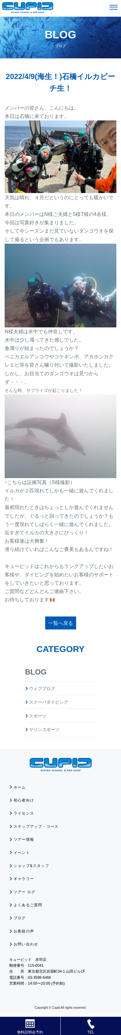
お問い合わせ (26, 944)
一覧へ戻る (60, 623)
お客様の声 (24, 931)
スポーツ (37, 715)
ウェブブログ (42, 688)
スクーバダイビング (48, 702)
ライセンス (24, 813)
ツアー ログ (25, 892)
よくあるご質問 (28, 905)
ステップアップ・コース (36, 826)
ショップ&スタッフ (31, 866)
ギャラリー (24, 879)
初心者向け (24, 800)
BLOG (35, 672)
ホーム (20, 787)
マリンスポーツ (44, 729)
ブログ (20, 918)
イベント (22, 853)
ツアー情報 (24, 839)
